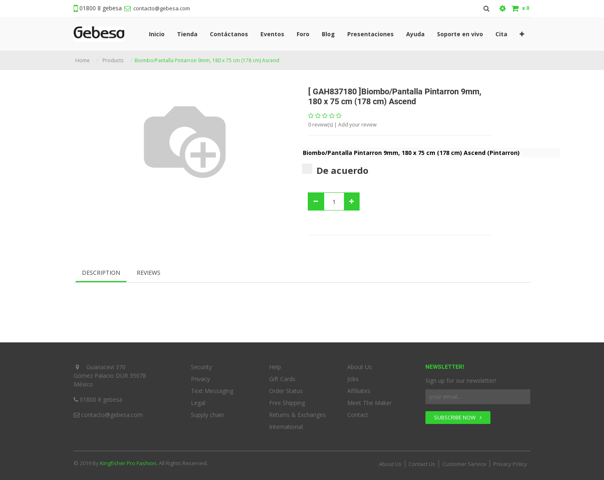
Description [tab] (101, 270)
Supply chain (207, 412)
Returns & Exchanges (297, 412)
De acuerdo (335, 167)
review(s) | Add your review (342, 122)
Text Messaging (212, 388)
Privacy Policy (510, 461)
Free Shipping (287, 400)
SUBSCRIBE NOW (458, 414)
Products (112, 57)
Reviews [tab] (148, 270)
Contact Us (422, 461)
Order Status (286, 388)
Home (82, 57)
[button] (521, 32)
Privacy (200, 376)
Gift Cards (282, 376)
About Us (359, 364)
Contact (357, 412)
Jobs (353, 376)
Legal (198, 400)
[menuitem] (157, 32)
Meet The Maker (369, 400)
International (286, 424)
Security (201, 364)
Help (275, 364)
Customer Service (464, 461)
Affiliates (358, 388)
